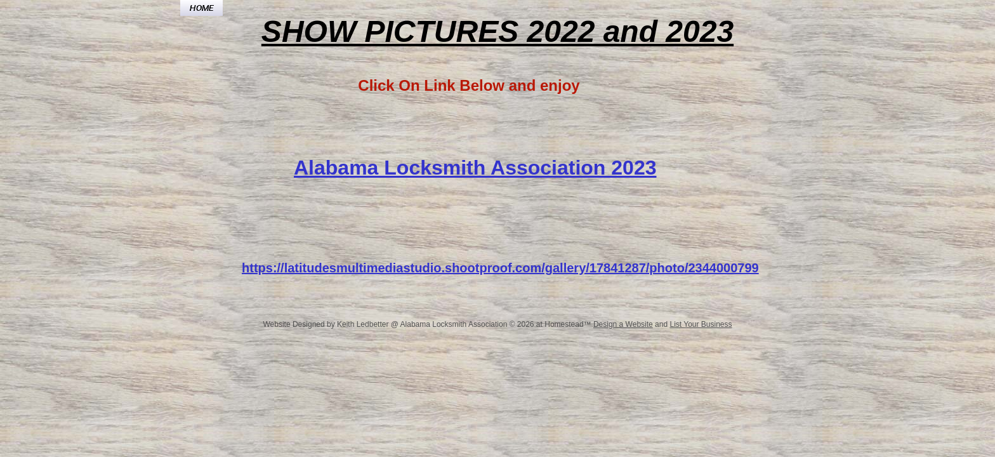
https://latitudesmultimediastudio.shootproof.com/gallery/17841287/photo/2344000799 (500, 268)
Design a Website (623, 324)
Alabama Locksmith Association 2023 (475, 167)
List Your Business (700, 324)
